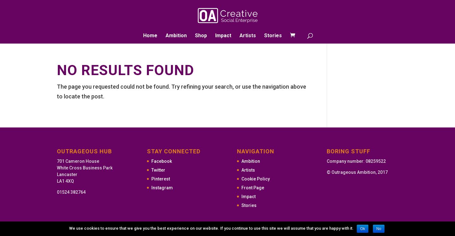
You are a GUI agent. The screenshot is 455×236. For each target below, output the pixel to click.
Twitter (158, 170)
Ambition (176, 35)
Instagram (162, 187)
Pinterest (160, 178)
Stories (273, 35)
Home (150, 35)
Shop (201, 35)
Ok (362, 229)
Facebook (161, 161)
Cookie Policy (255, 178)
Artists (248, 35)
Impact (223, 35)
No (378, 229)
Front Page (252, 187)
